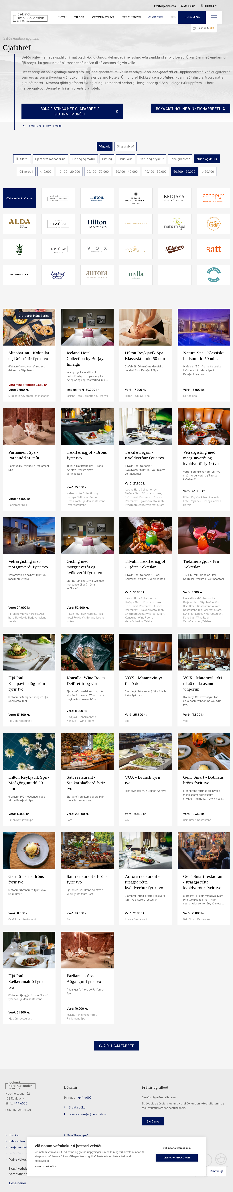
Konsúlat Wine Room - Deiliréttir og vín (87, 680)
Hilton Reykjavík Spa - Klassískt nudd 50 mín (145, 355)
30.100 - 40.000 (127, 171)
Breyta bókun (78, 1107)
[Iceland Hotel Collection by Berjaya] (30, 17)
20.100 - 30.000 (98, 171)
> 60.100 (208, 171)
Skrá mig (153, 1121)
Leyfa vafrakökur (177, 1157)
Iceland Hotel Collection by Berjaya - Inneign (87, 358)
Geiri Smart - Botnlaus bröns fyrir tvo (203, 780)
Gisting (107, 159)
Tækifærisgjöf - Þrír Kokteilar (201, 564)
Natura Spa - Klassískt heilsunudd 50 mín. (203, 355)
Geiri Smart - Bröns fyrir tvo (26, 879)
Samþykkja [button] (216, 1171)
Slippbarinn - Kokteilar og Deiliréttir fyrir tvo (29, 355)
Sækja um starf (18, 1147)
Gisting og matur (83, 159)
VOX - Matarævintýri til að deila (144, 680)
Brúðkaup (126, 159)
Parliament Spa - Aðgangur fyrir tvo (84, 978)
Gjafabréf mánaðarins (50, 159)
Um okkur (14, 1135)
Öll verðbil (26, 171)
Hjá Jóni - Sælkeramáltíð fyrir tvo (25, 981)
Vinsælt (104, 146)
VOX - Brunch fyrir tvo (143, 780)
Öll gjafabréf (125, 146)
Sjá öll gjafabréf (116, 1045)
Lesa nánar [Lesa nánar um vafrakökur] (17, 1183)
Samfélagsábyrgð (77, 1135)
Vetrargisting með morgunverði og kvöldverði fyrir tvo (201, 458)
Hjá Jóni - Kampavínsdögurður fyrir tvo (27, 683)
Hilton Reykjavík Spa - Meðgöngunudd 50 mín (28, 783)
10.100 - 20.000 (69, 171)
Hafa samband (17, 1141)
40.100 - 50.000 (156, 171)
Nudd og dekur (207, 159)
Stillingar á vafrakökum (177, 1148)
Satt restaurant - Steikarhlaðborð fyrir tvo (86, 783)
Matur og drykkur (151, 159)
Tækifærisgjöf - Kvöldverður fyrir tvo (144, 455)
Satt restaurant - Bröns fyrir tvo (87, 879)
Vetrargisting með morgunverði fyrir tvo (28, 564)
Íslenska (209, 5)
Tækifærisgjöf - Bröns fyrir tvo (87, 455)
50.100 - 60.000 (184, 171)
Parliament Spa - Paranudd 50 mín (23, 455)
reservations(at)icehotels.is (87, 1114)
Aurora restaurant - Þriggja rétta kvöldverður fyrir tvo (144, 882)
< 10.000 (46, 171)
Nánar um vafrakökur (46, 1166)
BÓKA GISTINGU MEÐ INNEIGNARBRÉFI (188, 108)
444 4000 (20, 1103)
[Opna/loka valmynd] (214, 17)
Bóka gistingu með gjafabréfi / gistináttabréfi (69, 111)
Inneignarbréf (180, 159)
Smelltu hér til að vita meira (45, 125)
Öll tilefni (22, 159)
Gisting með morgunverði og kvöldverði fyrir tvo (84, 567)
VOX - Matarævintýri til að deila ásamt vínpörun (202, 683)
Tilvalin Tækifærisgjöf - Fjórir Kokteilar (145, 564)
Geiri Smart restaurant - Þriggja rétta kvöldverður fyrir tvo (203, 882)
